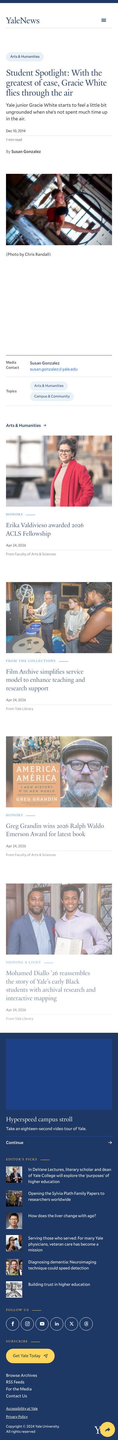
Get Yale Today (30, 1355)
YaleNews (23, 21)
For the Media (19, 1389)
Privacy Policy (17, 1416)
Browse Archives (21, 1375)
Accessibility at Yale (22, 1408)
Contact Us (16, 1396)
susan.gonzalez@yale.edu (53, 373)
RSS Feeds (15, 1382)
